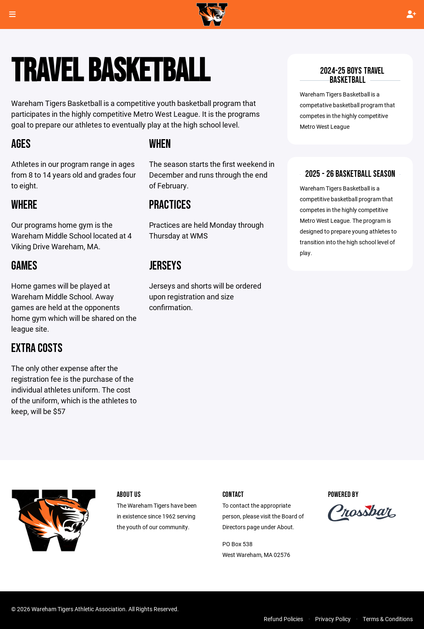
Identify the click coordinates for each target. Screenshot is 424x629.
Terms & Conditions (388, 619)
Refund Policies (283, 619)
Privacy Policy (333, 619)
